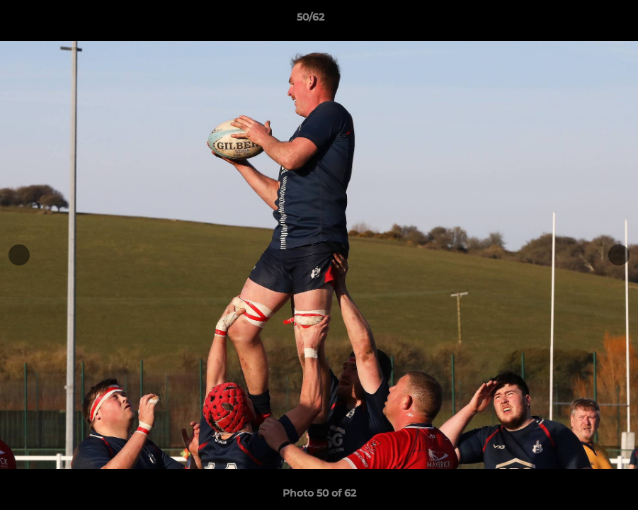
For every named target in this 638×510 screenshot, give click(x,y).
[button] (578, 20)
